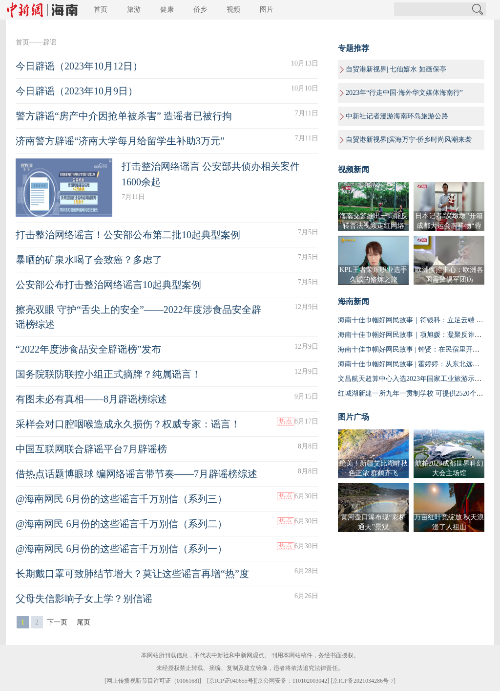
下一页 (57, 622)
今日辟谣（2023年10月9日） (77, 91)
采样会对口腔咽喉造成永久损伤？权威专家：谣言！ (128, 424)
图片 (266, 9)
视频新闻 (353, 169)
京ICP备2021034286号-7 (363, 680)
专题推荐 (353, 48)
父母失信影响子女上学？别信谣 (84, 598)
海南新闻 (353, 301)
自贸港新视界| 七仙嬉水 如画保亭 (396, 69)
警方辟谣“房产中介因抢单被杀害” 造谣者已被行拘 (124, 116)
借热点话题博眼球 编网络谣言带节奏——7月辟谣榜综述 (136, 473)
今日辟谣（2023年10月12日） (79, 66)
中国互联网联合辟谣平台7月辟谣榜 (91, 449)
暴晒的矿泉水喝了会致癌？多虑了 (89, 259)
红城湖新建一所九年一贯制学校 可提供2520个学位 (414, 393)
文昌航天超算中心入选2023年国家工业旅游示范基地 (416, 378)
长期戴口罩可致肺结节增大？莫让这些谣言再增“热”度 (132, 573)
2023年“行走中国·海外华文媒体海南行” (404, 92)
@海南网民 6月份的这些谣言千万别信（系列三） (121, 498)
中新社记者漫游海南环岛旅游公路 (397, 116)
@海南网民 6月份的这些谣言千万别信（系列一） (121, 548)
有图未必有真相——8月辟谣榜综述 (91, 399)
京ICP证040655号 (231, 680)
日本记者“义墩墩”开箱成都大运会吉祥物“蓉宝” (448, 225)
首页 (100, 9)
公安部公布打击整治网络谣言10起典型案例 (108, 284)
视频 (233, 9)
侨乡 (200, 9)
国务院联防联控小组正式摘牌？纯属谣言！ (108, 374)
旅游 (134, 9)
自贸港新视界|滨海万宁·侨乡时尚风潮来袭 (409, 139)
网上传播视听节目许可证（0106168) (152, 680)
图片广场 (353, 417)
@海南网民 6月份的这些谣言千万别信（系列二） (121, 523)
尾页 (83, 622)
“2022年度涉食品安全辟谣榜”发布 (88, 349)
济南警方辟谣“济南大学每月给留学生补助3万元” (120, 140)
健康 (167, 9)
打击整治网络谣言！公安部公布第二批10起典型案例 (128, 234)
